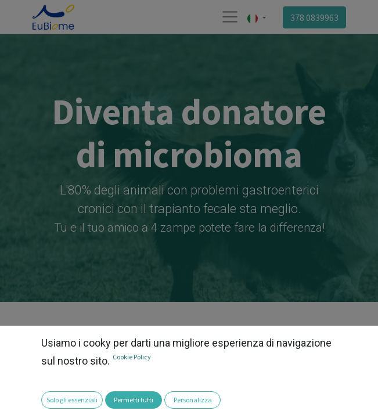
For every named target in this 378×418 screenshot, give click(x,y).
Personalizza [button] (193, 399)
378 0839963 (314, 17)
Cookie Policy (132, 356)
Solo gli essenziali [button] (72, 399)
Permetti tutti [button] (133, 399)
